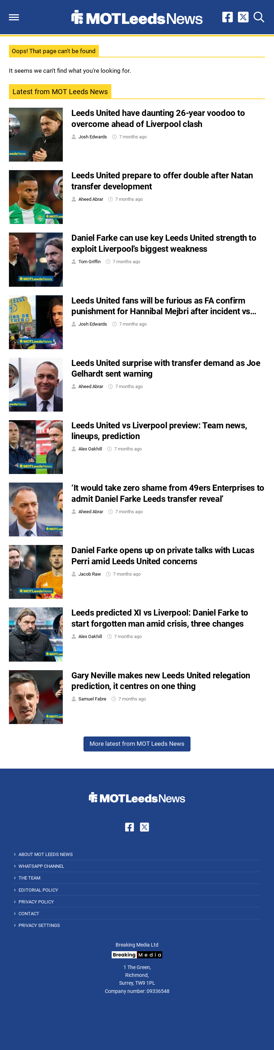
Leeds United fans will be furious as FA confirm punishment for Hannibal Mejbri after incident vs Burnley (160, 311)
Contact (29, 913)
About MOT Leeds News (46, 854)
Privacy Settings (39, 925)
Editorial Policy (38, 890)
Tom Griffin (89, 261)
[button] (14, 17)
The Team (29, 878)
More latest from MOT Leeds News (137, 743)
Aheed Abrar (90, 199)
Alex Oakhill (90, 449)
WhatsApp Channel (41, 866)
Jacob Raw (89, 574)
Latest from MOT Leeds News (60, 91)
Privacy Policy (36, 901)
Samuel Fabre (92, 699)
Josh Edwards (92, 136)
